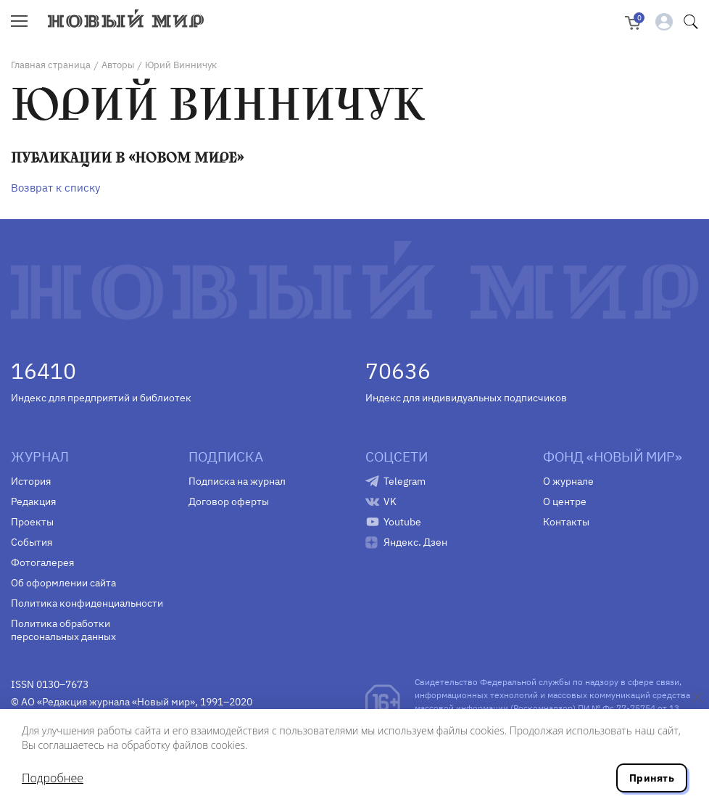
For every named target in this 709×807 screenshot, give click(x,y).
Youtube (402, 521)
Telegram (404, 481)
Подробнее (52, 778)
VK (390, 501)
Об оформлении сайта (63, 582)
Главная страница (51, 65)
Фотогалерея (42, 562)
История (31, 481)
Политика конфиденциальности (87, 603)
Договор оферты (228, 501)
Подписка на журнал (237, 481)
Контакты (566, 521)
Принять (651, 778)
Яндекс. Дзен (415, 542)
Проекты (32, 521)
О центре (564, 501)
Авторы (117, 65)
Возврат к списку (55, 187)
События (31, 542)
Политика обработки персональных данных (63, 630)
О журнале (568, 481)
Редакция (33, 501)
